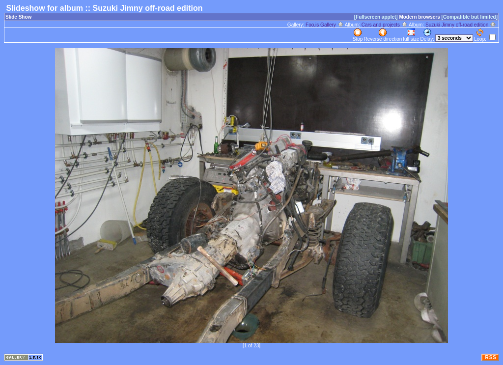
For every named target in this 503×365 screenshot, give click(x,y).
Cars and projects (385, 25)
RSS (491, 357)
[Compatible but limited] (470, 17)
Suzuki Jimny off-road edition (460, 25)
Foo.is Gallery (324, 25)
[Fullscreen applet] (376, 17)
